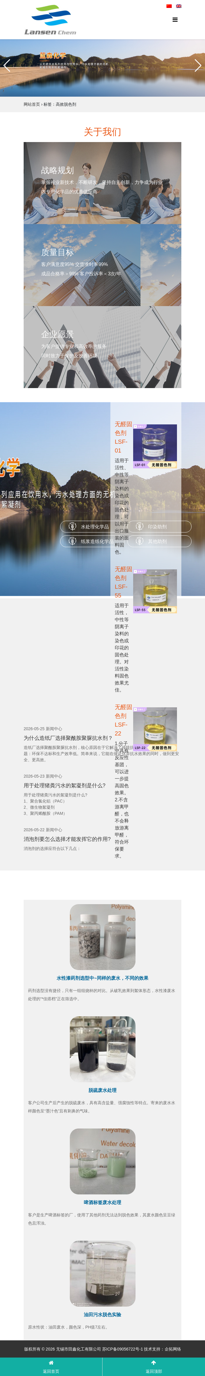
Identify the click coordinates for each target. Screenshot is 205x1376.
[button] (7, 65)
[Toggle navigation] (175, 19)
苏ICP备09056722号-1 (122, 1349)
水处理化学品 (95, 526)
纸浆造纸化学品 (97, 541)
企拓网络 (173, 1349)
